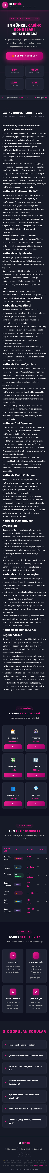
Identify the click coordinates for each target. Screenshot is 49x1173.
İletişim (28, 1154)
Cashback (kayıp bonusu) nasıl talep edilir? (25, 1121)
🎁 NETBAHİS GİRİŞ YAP (24, 55)
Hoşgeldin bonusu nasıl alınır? (22, 1045)
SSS (20, 1154)
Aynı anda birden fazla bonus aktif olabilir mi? (24, 1096)
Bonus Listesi (25, 1149)
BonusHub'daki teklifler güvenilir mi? (25, 1108)
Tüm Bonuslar (11, 1149)
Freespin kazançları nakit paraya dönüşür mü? (23, 1082)
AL (13, 748)
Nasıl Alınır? (38, 1149)
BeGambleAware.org (40, 1165)
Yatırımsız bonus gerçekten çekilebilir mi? (25, 1068)
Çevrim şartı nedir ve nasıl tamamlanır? (26, 1055)
